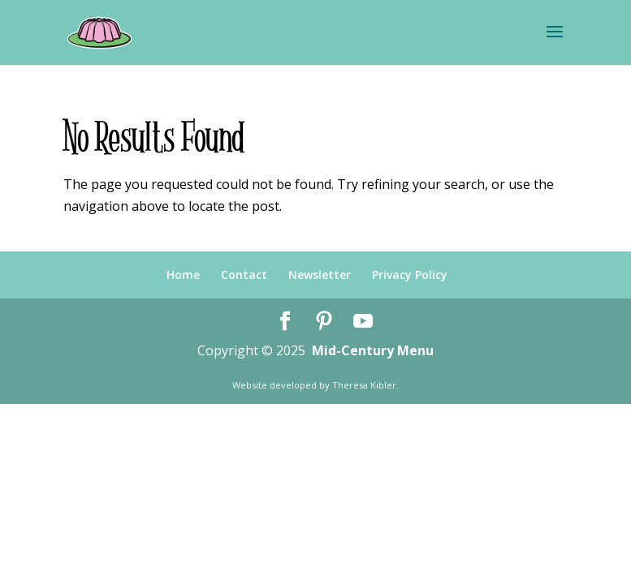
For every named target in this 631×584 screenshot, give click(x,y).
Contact (244, 274)
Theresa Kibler (364, 385)
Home (183, 274)
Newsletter (319, 274)
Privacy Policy (409, 274)
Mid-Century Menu (373, 350)
